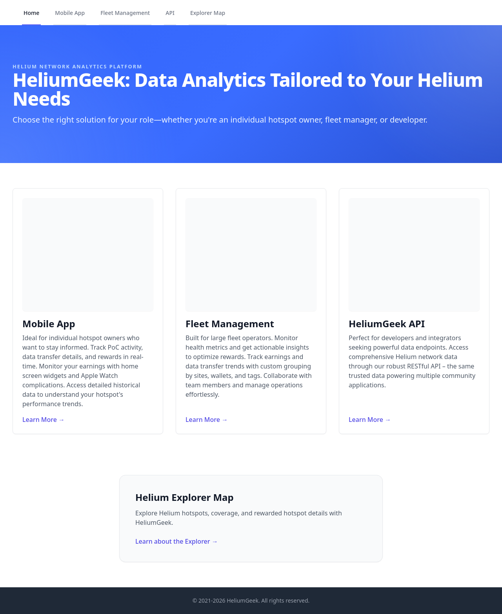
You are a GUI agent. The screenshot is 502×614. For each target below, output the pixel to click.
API (170, 12)
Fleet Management (125, 12)
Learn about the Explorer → (176, 541)
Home (31, 12)
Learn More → (43, 419)
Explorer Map (207, 12)
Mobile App (70, 12)
